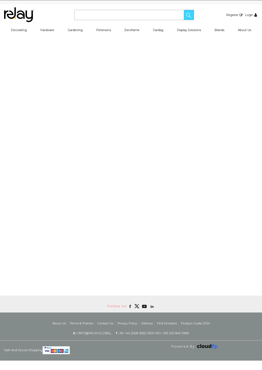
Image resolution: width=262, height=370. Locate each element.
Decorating (19, 30)
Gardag (158, 30)
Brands (219, 30)
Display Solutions (189, 30)
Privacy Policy (127, 323)
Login (249, 15)
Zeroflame (131, 30)
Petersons (103, 30)
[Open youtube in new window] (145, 306)
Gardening (75, 30)
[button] (189, 15)
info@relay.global (92, 333)
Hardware (47, 30)
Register (232, 15)
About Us (244, 30)
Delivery (147, 323)
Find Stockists (167, 323)
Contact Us (105, 323)
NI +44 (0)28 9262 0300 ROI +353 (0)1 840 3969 (152, 333)
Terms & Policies (81, 323)
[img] (136, 306)
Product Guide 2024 (195, 323)
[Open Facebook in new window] (130, 306)
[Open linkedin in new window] (152, 306)
